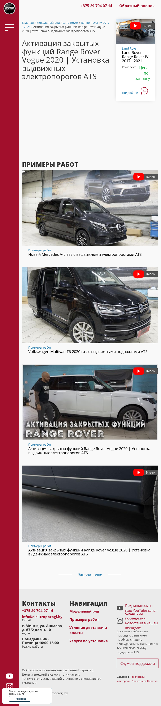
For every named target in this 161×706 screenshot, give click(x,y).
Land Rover (70, 23)
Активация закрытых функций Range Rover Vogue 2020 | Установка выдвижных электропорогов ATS (89, 450)
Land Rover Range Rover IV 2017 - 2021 (135, 56)
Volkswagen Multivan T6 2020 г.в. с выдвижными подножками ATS (87, 351)
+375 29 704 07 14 (96, 5)
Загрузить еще (90, 574)
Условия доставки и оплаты (88, 630)
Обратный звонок (137, 5)
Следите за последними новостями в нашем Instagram (141, 620)
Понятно (19, 699)
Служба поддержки (137, 663)
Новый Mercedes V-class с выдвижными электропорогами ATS (85, 254)
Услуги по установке (88, 640)
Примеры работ (39, 250)
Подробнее (130, 93)
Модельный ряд (48, 23)
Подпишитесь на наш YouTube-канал (141, 608)
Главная (28, 23)
